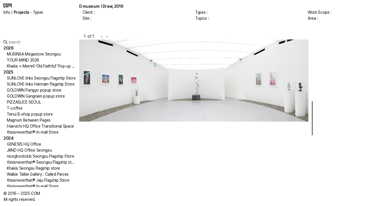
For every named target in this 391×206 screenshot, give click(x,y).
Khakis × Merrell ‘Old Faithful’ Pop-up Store (44, 66)
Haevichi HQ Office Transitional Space (40, 126)
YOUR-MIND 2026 (23, 60)
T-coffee (14, 108)
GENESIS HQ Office (24, 144)
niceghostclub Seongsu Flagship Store (40, 156)
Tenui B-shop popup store (30, 114)
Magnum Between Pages (29, 120)
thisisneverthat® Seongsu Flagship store (42, 162)
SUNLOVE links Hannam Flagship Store (41, 84)
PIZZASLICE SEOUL (24, 102)
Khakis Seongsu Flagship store (33, 168)
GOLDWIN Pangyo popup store (34, 90)
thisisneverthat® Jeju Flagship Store (38, 180)
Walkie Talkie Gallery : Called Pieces (38, 174)
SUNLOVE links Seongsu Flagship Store (41, 78)
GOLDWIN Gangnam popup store (36, 96)
